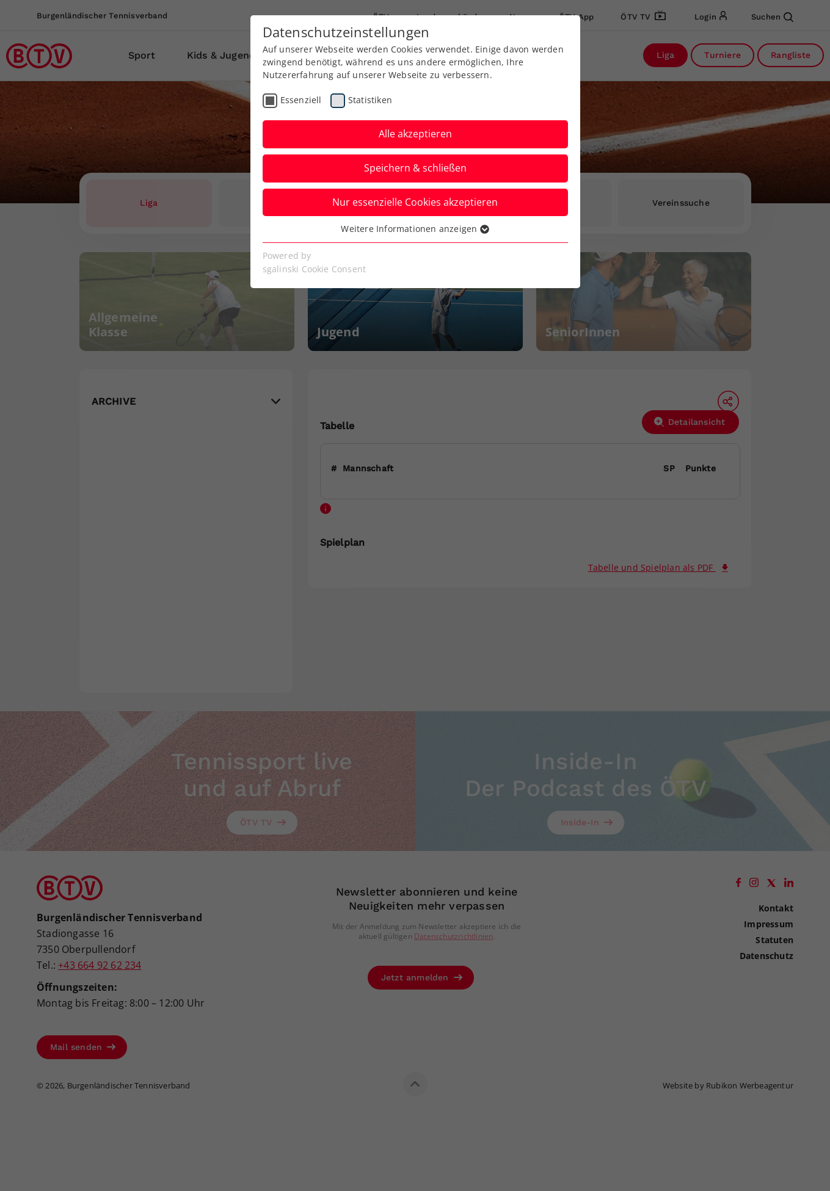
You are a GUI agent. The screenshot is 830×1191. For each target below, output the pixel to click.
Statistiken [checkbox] (370, 100)
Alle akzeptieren (415, 133)
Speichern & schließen (415, 168)
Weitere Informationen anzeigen (415, 228)
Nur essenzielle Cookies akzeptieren (415, 202)
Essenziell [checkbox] (301, 100)
